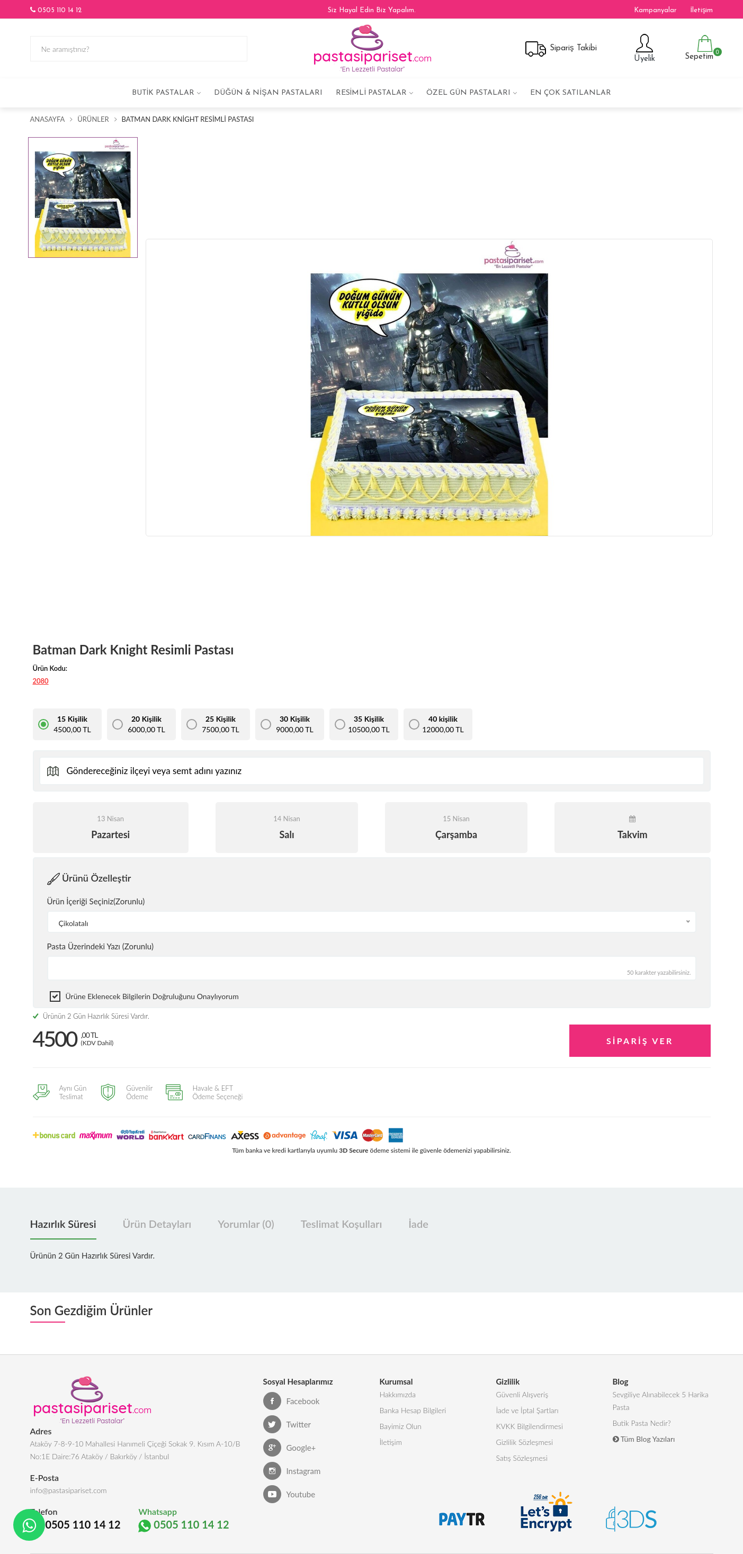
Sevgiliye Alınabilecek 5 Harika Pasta (661, 1401)
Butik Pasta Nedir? (642, 1422)
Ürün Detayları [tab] (157, 1223)
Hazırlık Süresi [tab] (63, 1223)
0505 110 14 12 (56, 10)
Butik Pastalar (163, 93)
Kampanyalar (655, 10)
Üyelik (643, 48)
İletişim (701, 10)
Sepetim (697, 48)
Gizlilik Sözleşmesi (524, 1442)
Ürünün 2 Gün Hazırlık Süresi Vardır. (91, 1016)
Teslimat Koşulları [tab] (341, 1223)
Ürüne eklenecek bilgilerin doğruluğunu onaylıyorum (152, 996)
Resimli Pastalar (371, 93)
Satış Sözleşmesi (522, 1457)
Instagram (292, 1471)
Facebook (291, 1401)
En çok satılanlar (570, 93)
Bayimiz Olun (401, 1426)
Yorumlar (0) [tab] (246, 1223)
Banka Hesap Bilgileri (413, 1410)
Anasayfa (47, 119)
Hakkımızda (398, 1394)
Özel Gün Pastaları (468, 93)
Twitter (287, 1424)
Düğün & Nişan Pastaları (268, 93)
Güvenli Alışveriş (522, 1394)
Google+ (289, 1448)
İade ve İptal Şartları (527, 1410)
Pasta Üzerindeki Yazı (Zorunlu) (100, 946)
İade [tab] (418, 1223)
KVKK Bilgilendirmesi (529, 1426)
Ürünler (93, 119)
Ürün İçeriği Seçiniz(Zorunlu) (96, 901)
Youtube (289, 1494)
